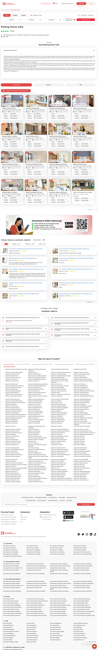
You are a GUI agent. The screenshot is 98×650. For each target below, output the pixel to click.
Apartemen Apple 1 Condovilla (58, 474)
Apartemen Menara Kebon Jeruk (13, 476)
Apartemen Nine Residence (80, 453)
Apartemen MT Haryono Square (81, 429)
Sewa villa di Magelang (8, 633)
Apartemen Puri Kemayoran (34, 406)
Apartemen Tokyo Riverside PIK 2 (81, 473)
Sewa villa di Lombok (78, 631)
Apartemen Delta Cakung (34, 471)
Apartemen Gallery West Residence (14, 432)
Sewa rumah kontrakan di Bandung (81, 598)
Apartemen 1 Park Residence (12, 436)
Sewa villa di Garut (31, 629)
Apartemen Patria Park (33, 381)
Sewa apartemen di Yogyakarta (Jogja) (12, 556)
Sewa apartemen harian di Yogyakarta (36, 573)
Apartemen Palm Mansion (34, 476)
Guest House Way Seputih (34, 421)
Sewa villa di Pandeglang (79, 633)
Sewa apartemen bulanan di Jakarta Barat (83, 583)
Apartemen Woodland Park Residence (37, 385)
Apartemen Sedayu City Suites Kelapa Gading (16, 468)
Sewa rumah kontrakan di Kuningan (58, 609)
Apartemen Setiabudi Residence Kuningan (61, 375)
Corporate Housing (45, 3)
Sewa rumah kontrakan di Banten (81, 605)
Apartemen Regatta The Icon (12, 480)
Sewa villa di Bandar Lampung (80, 623)
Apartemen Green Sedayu (57, 466)
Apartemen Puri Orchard (57, 444)
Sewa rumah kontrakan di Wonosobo (58, 615)
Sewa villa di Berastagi (55, 627)
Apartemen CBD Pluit (79, 416)
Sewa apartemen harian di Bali (34, 570)
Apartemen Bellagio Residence (35, 400)
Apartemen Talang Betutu (12, 419)
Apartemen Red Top (56, 443)
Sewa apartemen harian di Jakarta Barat (83, 565)
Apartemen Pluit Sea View (12, 389)
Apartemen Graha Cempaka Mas (36, 419)
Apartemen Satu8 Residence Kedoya (37, 379)
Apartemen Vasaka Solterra (57, 476)
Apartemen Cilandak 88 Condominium (37, 469)
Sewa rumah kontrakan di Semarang (82, 613)
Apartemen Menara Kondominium (36, 416)
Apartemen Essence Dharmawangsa (82, 379)
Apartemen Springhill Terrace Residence (83, 417)
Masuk (91, 3)
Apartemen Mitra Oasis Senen (13, 399)
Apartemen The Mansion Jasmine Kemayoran (16, 464)
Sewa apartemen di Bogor (33, 547)
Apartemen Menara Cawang (12, 453)
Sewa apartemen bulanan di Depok (81, 585)
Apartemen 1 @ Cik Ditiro (11, 451)
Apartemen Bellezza (56, 411)
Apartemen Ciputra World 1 (34, 464)
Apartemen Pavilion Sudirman (13, 407)
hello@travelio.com (46, 517)
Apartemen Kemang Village (57, 387)
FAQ (21, 514)
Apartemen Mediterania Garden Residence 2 (84, 390)
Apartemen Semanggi (33, 447)
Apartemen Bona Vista (33, 429)
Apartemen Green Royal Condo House (37, 463)
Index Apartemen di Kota (27, 497)
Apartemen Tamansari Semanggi (13, 411)
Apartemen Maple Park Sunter (35, 407)
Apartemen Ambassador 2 (80, 449)
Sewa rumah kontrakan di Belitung (58, 607)
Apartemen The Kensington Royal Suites (60, 454)
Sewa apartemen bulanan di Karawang (82, 591)
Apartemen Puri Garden (56, 434)
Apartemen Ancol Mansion (34, 374)
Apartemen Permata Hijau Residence (60, 429)
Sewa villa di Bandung (8, 625)
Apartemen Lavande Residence (58, 441)
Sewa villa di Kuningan (32, 631)
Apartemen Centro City (56, 384)
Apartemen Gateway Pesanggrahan (59, 407)
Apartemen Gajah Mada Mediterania (82, 399)
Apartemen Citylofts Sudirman (58, 447)
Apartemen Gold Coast (79, 436)
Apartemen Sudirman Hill (11, 459)
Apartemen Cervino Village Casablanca (37, 375)
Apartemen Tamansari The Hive (13, 443)
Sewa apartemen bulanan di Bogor (58, 585)
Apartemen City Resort (79, 441)
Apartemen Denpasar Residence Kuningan (61, 372)
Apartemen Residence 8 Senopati (13, 387)
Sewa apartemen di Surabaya (8, 524)
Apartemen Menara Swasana (81, 463)
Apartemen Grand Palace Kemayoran (37, 392)
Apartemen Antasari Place (34, 480)
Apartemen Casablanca (56, 423)
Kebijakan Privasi (21, 536)
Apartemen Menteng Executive (58, 404)
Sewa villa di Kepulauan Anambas (11, 631)
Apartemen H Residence (57, 396)
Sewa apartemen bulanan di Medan (11, 587)
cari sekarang (86, 19)
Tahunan (23, 15)
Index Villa (62, 500)
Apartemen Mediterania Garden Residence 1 (16, 414)
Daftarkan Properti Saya (67, 3)
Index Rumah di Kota (71, 497)
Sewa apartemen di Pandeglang (10, 552)
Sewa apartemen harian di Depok (81, 568)
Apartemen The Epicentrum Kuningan (37, 454)
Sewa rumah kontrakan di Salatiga (58, 613)
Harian (7, 15)
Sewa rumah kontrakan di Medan (58, 611)
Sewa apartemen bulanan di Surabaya (59, 581)
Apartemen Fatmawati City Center (14, 474)
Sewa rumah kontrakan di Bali (80, 603)
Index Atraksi (62, 497)
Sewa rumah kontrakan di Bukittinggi (82, 607)
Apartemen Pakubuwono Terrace (82, 389)
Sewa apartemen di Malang (56, 550)
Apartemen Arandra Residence (58, 473)
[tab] (49, 50)
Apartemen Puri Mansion (80, 444)
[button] (49, 50)
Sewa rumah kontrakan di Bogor (10, 603)
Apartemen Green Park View (12, 381)
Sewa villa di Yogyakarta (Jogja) (10, 641)
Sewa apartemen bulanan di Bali (34, 587)
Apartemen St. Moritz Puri (12, 379)
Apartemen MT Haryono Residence (82, 414)
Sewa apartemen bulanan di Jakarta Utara (37, 583)
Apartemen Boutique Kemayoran (81, 402)
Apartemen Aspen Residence (58, 432)
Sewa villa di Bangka (31, 625)
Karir (21, 521)
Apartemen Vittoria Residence (58, 453)
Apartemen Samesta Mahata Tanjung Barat (61, 478)
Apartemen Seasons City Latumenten (60, 385)
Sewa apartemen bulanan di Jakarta (11, 581)
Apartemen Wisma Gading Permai (36, 399)
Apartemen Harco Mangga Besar (59, 459)
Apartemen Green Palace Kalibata (82, 400)
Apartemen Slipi (32, 441)
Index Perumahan (42, 500)
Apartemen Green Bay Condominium (82, 456)
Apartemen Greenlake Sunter (81, 385)
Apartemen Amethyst (11, 434)
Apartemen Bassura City (79, 375)
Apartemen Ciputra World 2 (57, 437)
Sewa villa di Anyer (7, 623)
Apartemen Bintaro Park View (12, 431)
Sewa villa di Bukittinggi (8, 629)
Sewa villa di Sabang (8, 637)
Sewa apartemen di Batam (79, 545)
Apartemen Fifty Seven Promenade (82, 461)
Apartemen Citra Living (79, 466)
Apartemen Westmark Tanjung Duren (60, 369)
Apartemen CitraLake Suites (80, 447)
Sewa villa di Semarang (32, 637)
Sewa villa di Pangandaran (9, 635)
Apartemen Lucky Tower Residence (82, 426)
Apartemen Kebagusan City (34, 387)
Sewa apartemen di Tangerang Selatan (82, 554)
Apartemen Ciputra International (13, 441)
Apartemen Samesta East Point (58, 463)
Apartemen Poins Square (80, 404)
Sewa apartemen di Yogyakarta (9, 521)
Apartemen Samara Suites (80, 474)
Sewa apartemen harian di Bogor (58, 568)
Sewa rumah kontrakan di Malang (34, 611)
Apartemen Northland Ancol (12, 392)
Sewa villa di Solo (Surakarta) (80, 637)
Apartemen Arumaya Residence (13, 478)
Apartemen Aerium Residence (58, 464)
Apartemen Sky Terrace (56, 402)
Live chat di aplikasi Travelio (48, 515)
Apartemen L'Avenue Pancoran (81, 372)
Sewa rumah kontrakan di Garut (34, 609)
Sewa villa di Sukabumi (32, 639)
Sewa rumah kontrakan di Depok (10, 601)
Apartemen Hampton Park (12, 384)
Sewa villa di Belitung (31, 627)
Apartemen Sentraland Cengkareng (36, 466)
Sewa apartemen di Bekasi (9, 547)
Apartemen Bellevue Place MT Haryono (37, 468)
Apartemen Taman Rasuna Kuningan (37, 377)
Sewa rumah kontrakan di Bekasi (81, 601)
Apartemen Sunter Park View (35, 402)
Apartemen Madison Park (12, 375)
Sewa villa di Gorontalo (55, 629)
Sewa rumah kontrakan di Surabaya (58, 601)
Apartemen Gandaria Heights (81, 412)
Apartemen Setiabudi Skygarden (13, 390)
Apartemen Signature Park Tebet (36, 389)
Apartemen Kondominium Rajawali (82, 451)
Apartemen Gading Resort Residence (59, 449)
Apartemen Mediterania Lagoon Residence (38, 384)
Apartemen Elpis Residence (12, 439)
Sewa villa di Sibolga (54, 637)
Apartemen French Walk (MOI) (81, 459)
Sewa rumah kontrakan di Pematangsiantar (83, 611)
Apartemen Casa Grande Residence (14, 400)
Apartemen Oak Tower (33, 443)
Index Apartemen (53, 497)
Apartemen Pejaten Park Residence (14, 454)
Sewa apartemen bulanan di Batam (81, 587)
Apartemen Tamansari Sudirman (59, 390)
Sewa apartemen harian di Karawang (82, 573)
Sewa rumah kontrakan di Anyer (57, 603)
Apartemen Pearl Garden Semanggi (59, 436)
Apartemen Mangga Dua (34, 432)
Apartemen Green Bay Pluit (80, 369)
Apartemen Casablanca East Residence (60, 431)
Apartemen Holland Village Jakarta (82, 471)
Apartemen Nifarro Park (34, 390)
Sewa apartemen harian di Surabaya (58, 563)
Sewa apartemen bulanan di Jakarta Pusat (37, 585)
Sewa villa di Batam (7, 627)
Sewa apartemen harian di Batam (81, 570)
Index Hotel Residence (53, 500)
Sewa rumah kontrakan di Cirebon (11, 609)
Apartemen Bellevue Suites (57, 421)
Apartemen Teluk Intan (56, 426)
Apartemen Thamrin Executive (13, 374)
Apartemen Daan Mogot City (12, 473)
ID (56, 3)
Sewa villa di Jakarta (78, 629)
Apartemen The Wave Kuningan (58, 374)
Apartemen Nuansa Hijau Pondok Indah (37, 437)
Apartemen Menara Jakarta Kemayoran (37, 478)
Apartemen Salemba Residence (58, 414)
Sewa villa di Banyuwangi (79, 625)
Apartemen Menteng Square (58, 377)
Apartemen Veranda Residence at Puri (83, 431)
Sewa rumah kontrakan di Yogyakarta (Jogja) (84, 615)
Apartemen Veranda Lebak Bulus (13, 481)
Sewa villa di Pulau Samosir (56, 635)
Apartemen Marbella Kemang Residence (83, 434)
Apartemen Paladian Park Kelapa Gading (83, 381)
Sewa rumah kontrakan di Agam (34, 603)
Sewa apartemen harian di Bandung (35, 563)
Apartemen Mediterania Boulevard (14, 417)
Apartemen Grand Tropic (11, 471)
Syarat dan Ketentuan (32, 536)
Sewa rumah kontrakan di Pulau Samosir (12, 613)
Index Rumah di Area (31, 500)
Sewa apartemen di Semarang (57, 552)
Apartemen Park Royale (56, 416)
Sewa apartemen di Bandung (8, 517)
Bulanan (15, 15)
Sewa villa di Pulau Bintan (32, 635)
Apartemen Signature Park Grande (14, 409)
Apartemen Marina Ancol (34, 414)
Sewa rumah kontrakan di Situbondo (11, 615)
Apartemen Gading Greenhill (80, 377)
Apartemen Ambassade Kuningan (82, 374)
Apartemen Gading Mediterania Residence (84, 396)
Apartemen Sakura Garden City (35, 461)
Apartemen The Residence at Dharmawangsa (62, 480)
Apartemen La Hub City (33, 474)
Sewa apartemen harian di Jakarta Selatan (60, 565)
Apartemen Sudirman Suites (35, 436)
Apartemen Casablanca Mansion (58, 406)
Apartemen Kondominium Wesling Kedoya (38, 459)
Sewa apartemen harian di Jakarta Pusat (36, 568)
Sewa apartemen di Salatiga (33, 552)
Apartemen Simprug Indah (80, 478)
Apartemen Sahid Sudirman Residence (15, 385)
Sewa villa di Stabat (7, 639)
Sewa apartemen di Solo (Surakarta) (82, 552)
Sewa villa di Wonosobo (78, 639)
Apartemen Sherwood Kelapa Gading (14, 372)
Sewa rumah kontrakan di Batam (34, 607)
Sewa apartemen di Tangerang (57, 554)
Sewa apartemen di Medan (79, 550)
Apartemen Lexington (79, 443)
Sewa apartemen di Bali (7, 514)
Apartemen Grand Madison (57, 456)
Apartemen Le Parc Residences (81, 480)
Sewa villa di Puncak (31, 641)
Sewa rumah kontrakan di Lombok (81, 609)
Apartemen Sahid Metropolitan (35, 412)
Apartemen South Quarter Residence (14, 463)
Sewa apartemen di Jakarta (8, 519)
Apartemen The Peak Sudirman (81, 394)
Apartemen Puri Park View (34, 404)
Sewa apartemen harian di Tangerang (82, 563)
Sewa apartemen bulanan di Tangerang (82, 581)
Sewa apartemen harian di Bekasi (11, 565)
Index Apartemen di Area (41, 497)
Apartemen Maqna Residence (13, 447)
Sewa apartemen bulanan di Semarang (59, 591)
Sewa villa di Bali (30, 623)
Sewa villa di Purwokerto (79, 635)
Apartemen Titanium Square (80, 421)
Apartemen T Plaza (32, 451)
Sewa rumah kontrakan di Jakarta (58, 598)
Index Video (69, 500)
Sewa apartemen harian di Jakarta (11, 563)
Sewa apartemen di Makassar (34, 550)
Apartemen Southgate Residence (59, 469)
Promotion (23, 519)
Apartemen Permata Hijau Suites (81, 468)
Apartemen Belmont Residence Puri (59, 379)
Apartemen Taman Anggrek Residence (15, 449)
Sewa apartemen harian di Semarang (59, 573)
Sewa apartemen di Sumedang (10, 554)
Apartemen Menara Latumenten (13, 429)
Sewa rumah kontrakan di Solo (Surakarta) (37, 615)
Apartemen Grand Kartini (34, 423)
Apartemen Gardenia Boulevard (81, 392)
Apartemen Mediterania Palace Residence (15, 402)
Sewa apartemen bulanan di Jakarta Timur (13, 585)
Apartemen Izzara (78, 469)
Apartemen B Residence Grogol (35, 481)
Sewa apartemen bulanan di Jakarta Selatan (60, 583)
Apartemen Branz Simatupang (13, 456)
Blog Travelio (23, 517)
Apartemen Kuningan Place (57, 417)
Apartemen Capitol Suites (34, 431)
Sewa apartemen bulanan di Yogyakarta (36, 591)
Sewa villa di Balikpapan (55, 623)
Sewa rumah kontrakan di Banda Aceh (36, 605)
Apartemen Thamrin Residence (81, 407)
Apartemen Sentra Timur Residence (14, 394)
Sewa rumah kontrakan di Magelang (11, 611)
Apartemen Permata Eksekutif (13, 469)
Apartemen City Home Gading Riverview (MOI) (16, 369)
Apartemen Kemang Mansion (81, 387)
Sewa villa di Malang (31, 633)
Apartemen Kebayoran (11, 461)
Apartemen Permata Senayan (35, 411)
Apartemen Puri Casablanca (12, 412)
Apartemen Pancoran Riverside (58, 389)
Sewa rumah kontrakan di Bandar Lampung (60, 605)
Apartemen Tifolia (55, 392)
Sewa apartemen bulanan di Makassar (12, 591)
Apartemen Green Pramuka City (13, 377)
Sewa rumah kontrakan (8, 598)
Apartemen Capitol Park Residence (59, 412)
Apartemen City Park (10, 426)
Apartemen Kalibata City (34, 409)
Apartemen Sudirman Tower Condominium (16, 416)
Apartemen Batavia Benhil (57, 409)
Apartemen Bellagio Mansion (35, 453)
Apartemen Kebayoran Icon (12, 444)
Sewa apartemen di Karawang (10, 550)
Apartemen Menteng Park (12, 421)
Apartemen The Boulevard (12, 406)
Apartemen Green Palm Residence (82, 454)
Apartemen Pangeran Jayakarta (35, 439)
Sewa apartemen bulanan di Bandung (35, 581)
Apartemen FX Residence (80, 384)
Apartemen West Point (11, 466)
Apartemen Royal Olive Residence (59, 439)
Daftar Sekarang (86, 504)
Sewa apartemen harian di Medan (11, 570)
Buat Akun (81, 3)
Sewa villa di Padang (55, 633)
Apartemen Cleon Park (79, 464)
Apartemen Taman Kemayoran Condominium (84, 432)
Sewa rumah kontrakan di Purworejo (35, 613)
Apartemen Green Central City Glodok (60, 399)
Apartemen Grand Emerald (80, 419)
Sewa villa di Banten (54, 625)
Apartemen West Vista (33, 434)
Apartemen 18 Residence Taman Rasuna (60, 394)
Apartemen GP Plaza (79, 411)
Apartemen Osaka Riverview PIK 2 (36, 473)
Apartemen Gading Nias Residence (14, 396)
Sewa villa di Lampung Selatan (57, 631)
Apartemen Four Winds (79, 439)
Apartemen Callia (32, 372)
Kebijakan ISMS (42, 536)
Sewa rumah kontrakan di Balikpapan (12, 605)
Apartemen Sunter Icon (79, 437)
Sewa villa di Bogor (77, 627)
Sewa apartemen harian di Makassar (11, 573)
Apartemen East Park (33, 417)
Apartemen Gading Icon (11, 404)
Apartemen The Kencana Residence (59, 471)
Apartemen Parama (10, 437)
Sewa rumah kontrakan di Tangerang (35, 598)
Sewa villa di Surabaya (55, 639)
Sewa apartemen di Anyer (9, 545)
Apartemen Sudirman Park (34, 394)
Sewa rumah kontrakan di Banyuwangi (12, 607)
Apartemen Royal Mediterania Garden (83, 406)
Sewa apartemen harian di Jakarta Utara (36, 565)
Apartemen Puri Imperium (12, 423)
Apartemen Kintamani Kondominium (59, 451)
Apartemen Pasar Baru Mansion (81, 409)
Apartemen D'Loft (55, 468)
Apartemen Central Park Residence (36, 449)
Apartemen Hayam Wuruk (80, 476)
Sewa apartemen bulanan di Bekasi (11, 583)
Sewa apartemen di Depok (56, 547)
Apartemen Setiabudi (56, 400)
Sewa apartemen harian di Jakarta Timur (13, 568)
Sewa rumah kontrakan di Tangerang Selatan (37, 601)
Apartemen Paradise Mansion (58, 419)
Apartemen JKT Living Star (57, 461)
